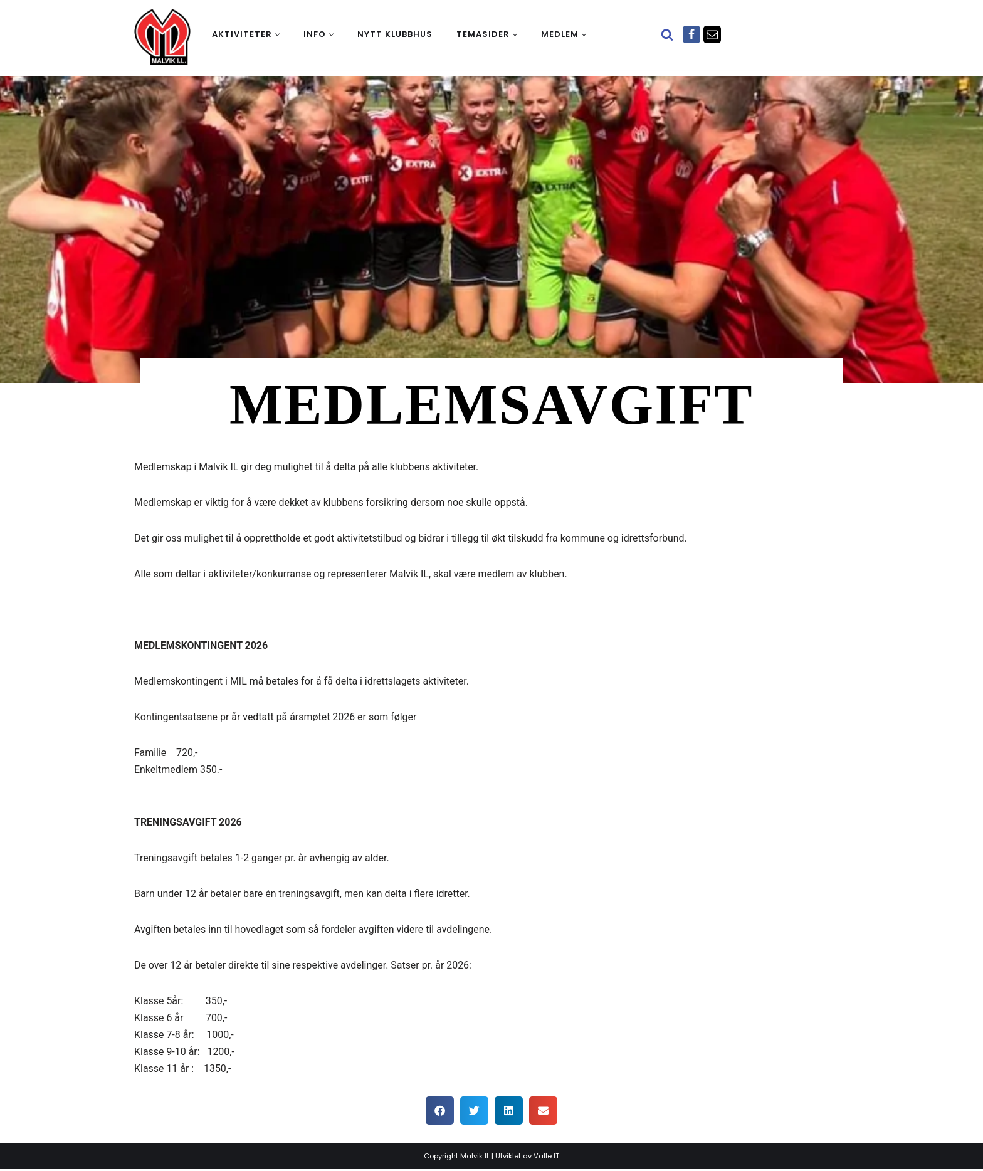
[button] (277, 35)
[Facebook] (691, 34)
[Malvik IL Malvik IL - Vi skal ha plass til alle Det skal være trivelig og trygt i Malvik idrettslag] (162, 36)
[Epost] (712, 34)
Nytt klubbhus (395, 34)
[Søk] (667, 34)
